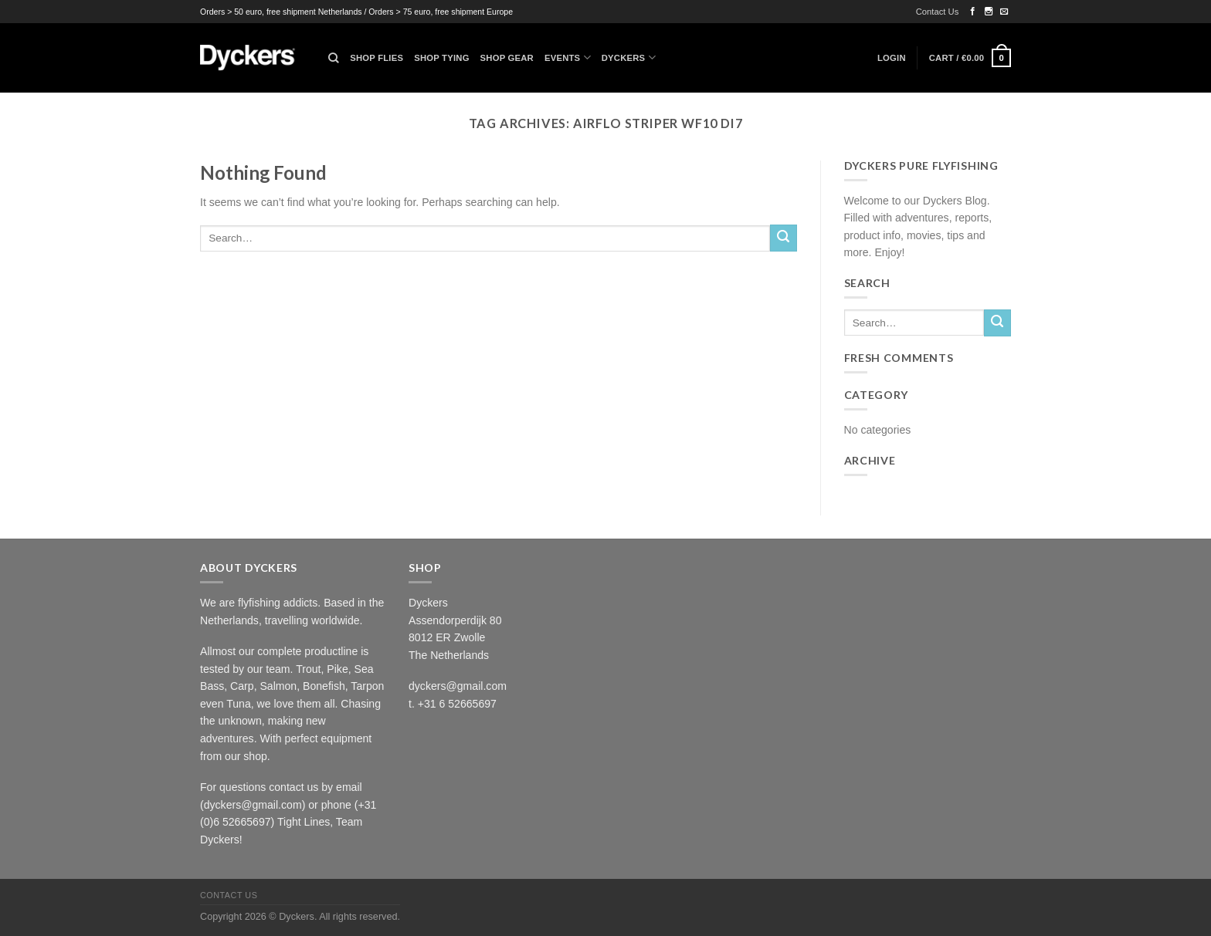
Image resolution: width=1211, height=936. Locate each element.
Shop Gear (507, 58)
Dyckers (629, 57)
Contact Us (937, 11)
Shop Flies (376, 58)
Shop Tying (441, 58)
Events (567, 57)
